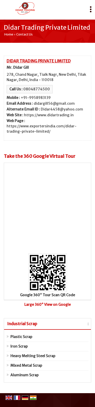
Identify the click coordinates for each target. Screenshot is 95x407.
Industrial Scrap (22, 323)
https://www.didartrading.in (49, 115)
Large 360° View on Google (47, 304)
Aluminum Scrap (24, 375)
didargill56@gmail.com (54, 103)
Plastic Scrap (21, 337)
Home (8, 34)
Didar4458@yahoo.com (62, 109)
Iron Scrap (19, 346)
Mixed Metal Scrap (26, 365)
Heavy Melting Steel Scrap (32, 356)
